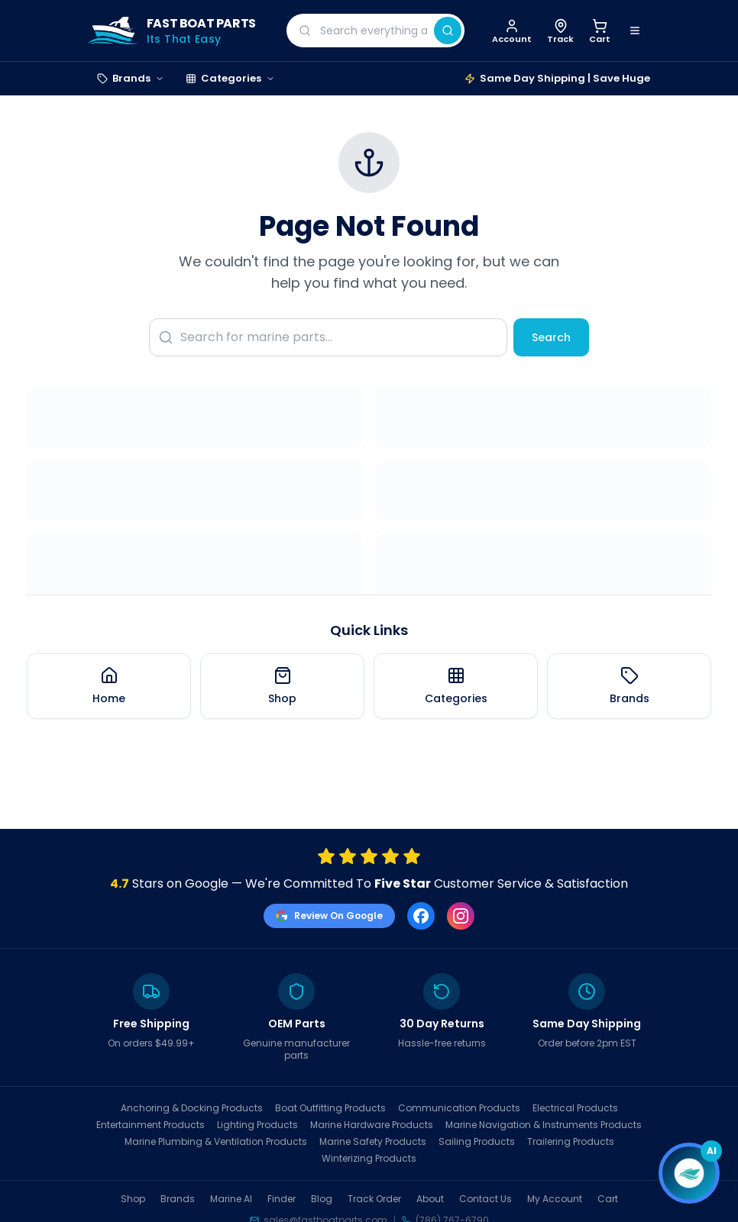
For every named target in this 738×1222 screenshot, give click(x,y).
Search (551, 337)
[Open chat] (689, 1173)
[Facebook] (421, 916)
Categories (230, 78)
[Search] (447, 30)
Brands (130, 78)
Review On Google (329, 915)
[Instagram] (460, 916)
